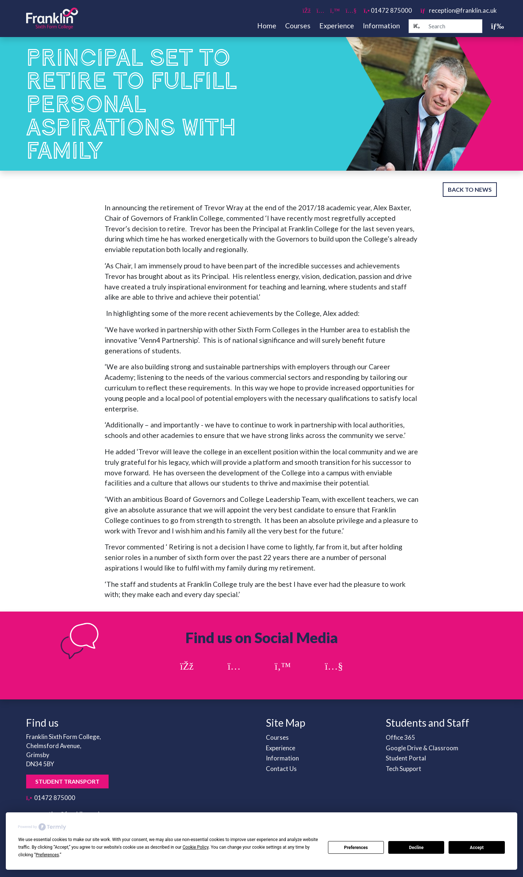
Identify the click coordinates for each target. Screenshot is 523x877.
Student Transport (67, 781)
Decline (416, 847)
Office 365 (400, 737)
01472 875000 (388, 10)
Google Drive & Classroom (422, 748)
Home (266, 25)
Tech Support (403, 768)
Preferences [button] (47, 854)
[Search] (417, 26)
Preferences (356, 847)
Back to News (470, 189)
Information (381, 25)
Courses (298, 25)
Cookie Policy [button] (195, 847)
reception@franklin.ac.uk (459, 10)
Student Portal (406, 758)
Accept (477, 847)
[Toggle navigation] (494, 26)
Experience (336, 25)
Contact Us (281, 768)
